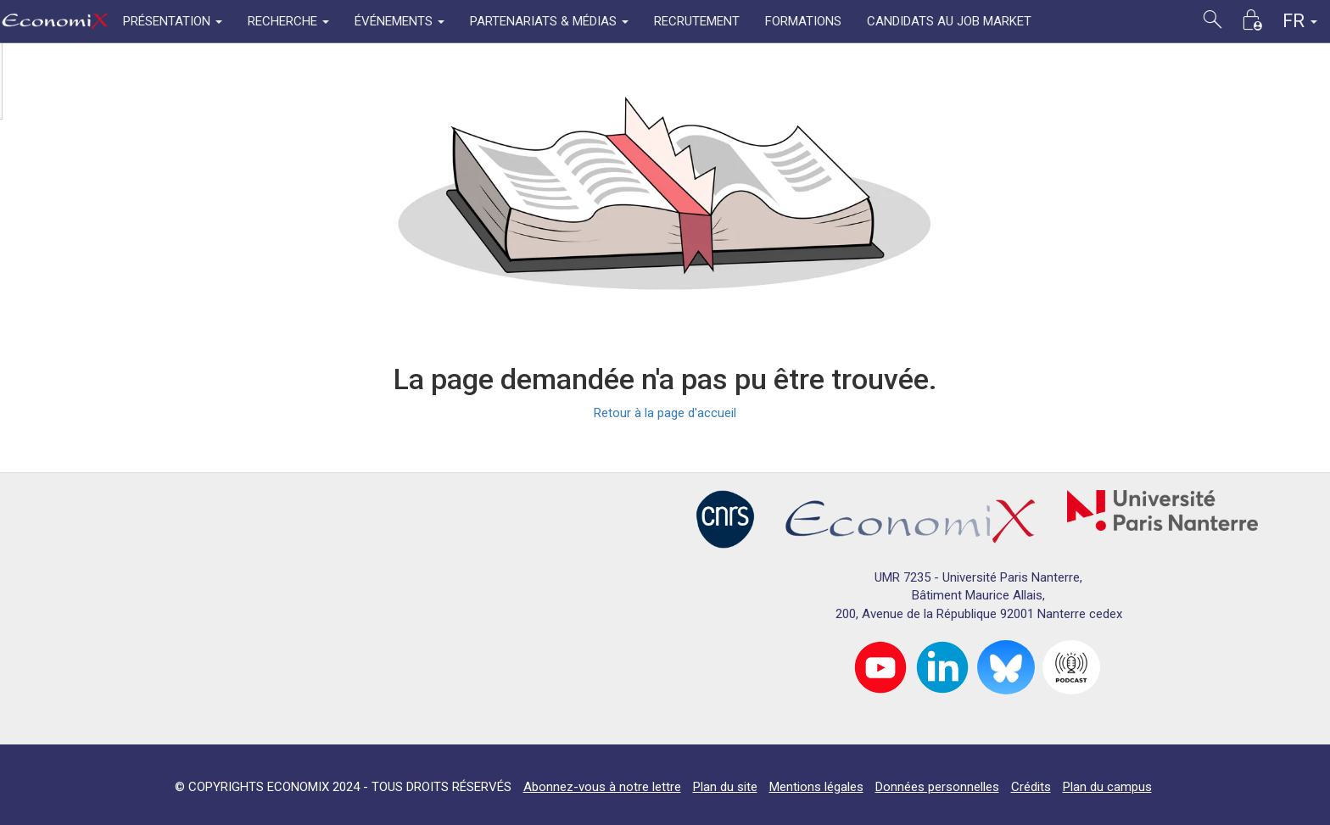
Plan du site (725, 786)
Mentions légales (816, 786)
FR (1299, 20)
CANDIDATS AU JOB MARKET (949, 21)
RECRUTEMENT (697, 21)
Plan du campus (1107, 786)
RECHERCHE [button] (288, 21)
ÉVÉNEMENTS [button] (399, 21)
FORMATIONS (803, 21)
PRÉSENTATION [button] (172, 21)
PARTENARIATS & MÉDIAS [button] (549, 21)
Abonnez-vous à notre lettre (602, 786)
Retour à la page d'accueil (665, 413)
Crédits (1031, 786)
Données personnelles (937, 786)
